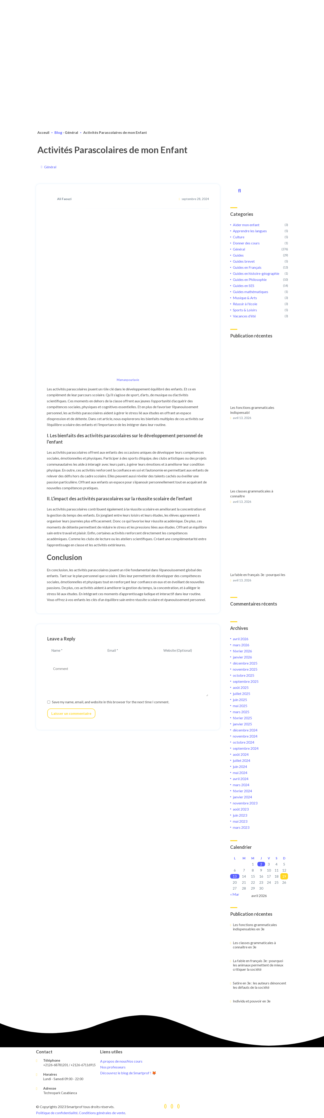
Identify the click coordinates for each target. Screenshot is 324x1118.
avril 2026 (240, 639)
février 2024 (242, 791)
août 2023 (241, 809)
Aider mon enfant (246, 225)
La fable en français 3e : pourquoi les (257, 574)
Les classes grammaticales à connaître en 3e (254, 944)
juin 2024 (240, 766)
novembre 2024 (245, 736)
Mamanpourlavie (128, 380)
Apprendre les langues (250, 231)
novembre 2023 (245, 803)
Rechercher (238, 190)
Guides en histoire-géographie (256, 273)
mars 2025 (241, 712)
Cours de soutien (115, 9)
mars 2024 (241, 785)
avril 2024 (240, 778)
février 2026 (242, 651)
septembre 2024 (246, 748)
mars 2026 (241, 645)
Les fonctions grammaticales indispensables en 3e (255, 926)
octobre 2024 (243, 742)
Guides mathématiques (250, 291)
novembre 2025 (245, 669)
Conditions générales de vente (102, 1113)
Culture (238, 237)
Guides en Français (247, 267)
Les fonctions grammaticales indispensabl (252, 409)
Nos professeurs (113, 1067)
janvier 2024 (242, 797)
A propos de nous (115, 4)
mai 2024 (240, 772)
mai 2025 (240, 706)
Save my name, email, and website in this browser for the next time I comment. (110, 702)
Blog (58, 132)
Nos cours (134, 1061)
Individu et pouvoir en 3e (251, 1001)
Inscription (109, 28)
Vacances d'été (244, 316)
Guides (238, 255)
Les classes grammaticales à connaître (251, 493)
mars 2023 (241, 827)
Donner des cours (246, 243)
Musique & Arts (245, 298)
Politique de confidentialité (57, 1113)
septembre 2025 (246, 681)
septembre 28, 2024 (195, 199)
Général (71, 132)
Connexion (136, 28)
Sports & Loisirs (245, 310)
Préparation (110, 14)
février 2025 (242, 718)
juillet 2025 (241, 693)
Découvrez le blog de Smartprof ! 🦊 (128, 1073)
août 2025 (241, 687)
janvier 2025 (242, 724)
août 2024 (241, 754)
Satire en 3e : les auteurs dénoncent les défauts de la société (259, 985)
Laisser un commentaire (71, 713)
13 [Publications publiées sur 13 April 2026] (235, 876)
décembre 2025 (245, 663)
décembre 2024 (245, 730)
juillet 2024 (241, 760)
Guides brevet (244, 261)
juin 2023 (240, 815)
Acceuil (43, 132)
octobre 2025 (243, 675)
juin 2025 (240, 699)
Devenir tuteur (113, 23)
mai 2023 (240, 821)
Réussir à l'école (245, 304)
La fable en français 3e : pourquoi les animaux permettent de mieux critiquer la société (258, 965)
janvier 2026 (242, 657)
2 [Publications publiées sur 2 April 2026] (261, 864)
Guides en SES (243, 285)
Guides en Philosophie (250, 279)
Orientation (110, 18)
